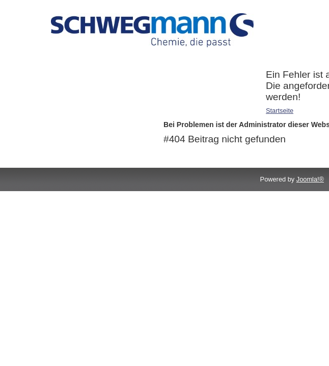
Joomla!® (310, 179)
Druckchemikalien (62, 74)
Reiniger (48, 88)
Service (47, 101)
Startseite (279, 110)
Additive (48, 61)
